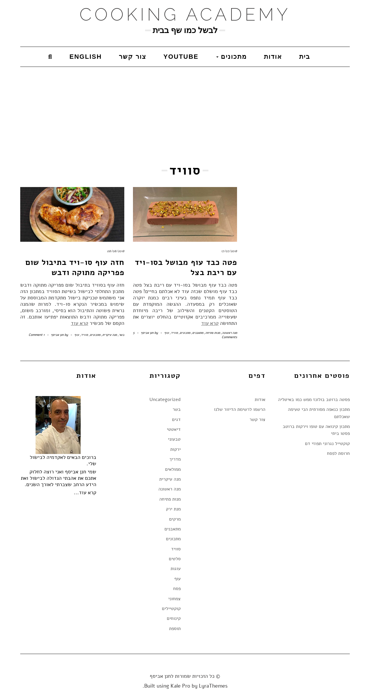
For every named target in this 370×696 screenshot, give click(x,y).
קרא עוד (79, 323)
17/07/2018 (229, 251)
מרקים (175, 519)
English (85, 56)
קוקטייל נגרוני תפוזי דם (327, 443)
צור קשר (132, 56)
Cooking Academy (185, 14)
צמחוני (174, 599)
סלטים (175, 559)
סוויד (84, 335)
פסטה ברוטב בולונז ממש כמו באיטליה (314, 399)
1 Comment (37, 335)
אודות (273, 56)
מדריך (175, 459)
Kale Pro (180, 685)
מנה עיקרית (109, 335)
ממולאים (173, 469)
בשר (121, 335)
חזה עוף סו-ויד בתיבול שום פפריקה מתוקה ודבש (74, 267)
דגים (176, 419)
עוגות (176, 568)
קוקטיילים (171, 608)
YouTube (181, 56)
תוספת (175, 628)
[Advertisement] (185, 110)
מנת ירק (173, 509)
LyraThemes (213, 685)
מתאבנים (197, 333)
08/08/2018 (115, 251)
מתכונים (231, 56)
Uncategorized (165, 399)
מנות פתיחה (212, 333)
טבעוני (174, 439)
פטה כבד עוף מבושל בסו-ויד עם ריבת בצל (186, 267)
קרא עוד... (85, 492)
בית (304, 56)
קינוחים (174, 618)
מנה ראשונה (229, 333)
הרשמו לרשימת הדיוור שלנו (239, 409)
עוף (76, 335)
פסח (177, 588)
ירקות (175, 449)
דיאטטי (174, 429)
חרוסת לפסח (338, 453)
